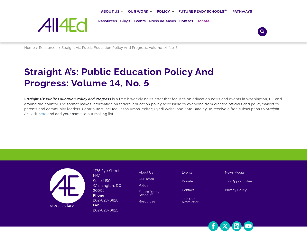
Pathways (256, 27)
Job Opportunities (239, 185)
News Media (234, 176)
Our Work (152, 27)
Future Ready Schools (217, 26)
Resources (157, 15)
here (43, 118)
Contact (230, 15)
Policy (177, 27)
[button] (213, 230)
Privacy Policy (236, 194)
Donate (246, 15)
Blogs (174, 15)
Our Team (146, 183)
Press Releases (208, 15)
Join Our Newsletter (190, 204)
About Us (124, 27)
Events (187, 15)
